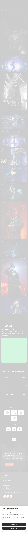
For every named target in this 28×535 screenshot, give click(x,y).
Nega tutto (14, 528)
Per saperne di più (6, 520)
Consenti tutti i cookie (14, 524)
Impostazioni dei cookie (14, 531)
